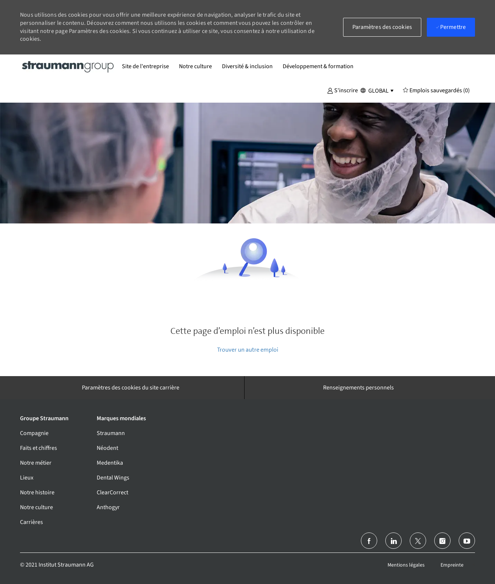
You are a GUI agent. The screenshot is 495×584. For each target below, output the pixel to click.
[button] (342, 90)
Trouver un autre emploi (247, 350)
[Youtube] (467, 540)
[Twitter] (418, 540)
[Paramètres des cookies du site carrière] (130, 387)
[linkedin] (393, 540)
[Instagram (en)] (442, 540)
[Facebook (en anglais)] (369, 540)
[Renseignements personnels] (358, 387)
